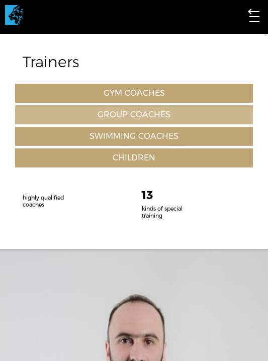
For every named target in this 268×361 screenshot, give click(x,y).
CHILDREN (134, 157)
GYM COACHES (134, 93)
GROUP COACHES (134, 114)
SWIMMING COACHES (134, 136)
